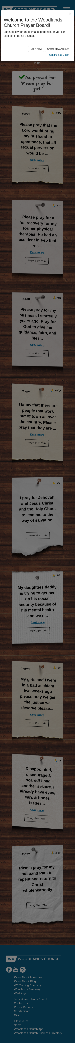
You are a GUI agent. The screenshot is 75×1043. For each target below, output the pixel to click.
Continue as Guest (59, 54)
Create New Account (58, 49)
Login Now (36, 49)
